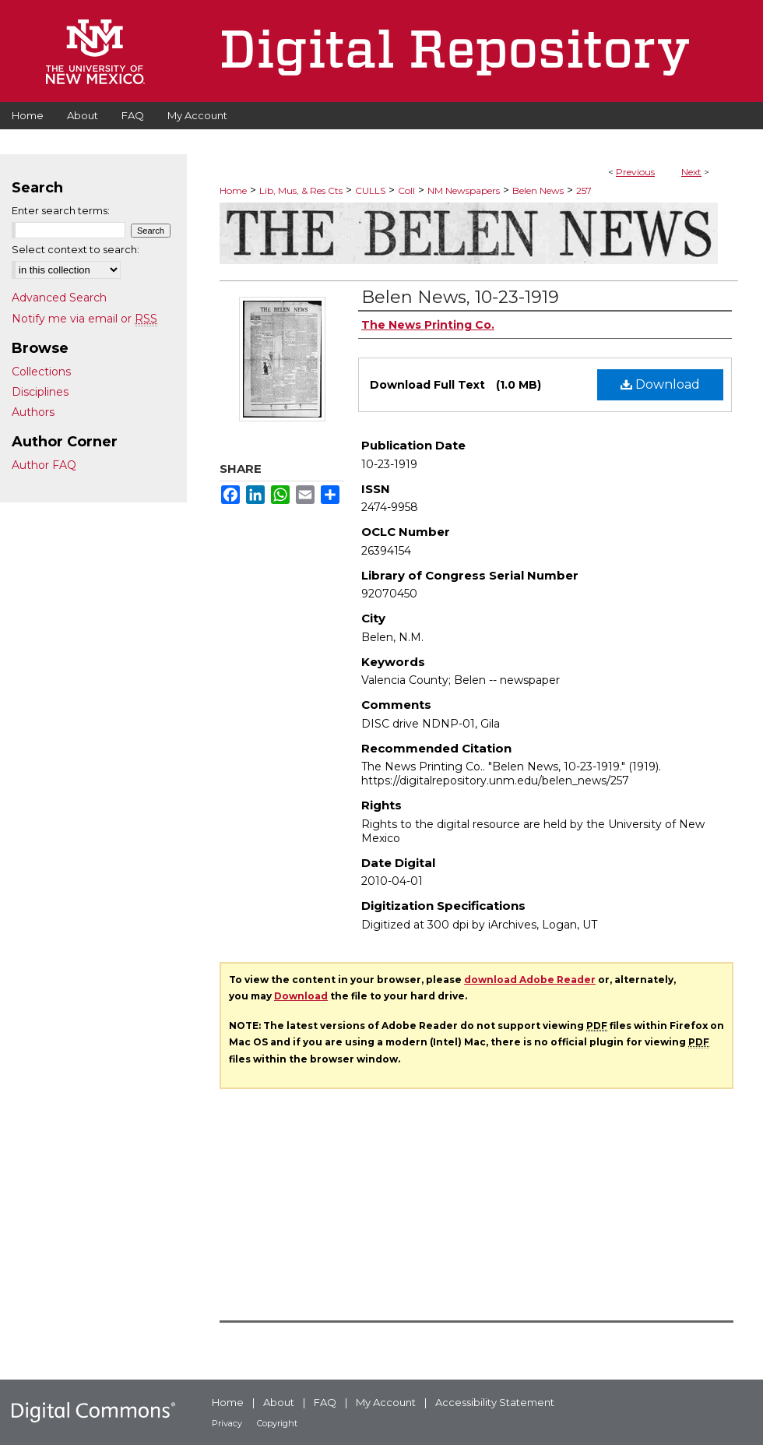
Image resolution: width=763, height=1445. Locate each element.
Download (660, 384)
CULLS (370, 190)
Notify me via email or (84, 319)
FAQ (325, 1402)
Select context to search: (75, 249)
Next (691, 172)
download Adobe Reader (530, 979)
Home (233, 190)
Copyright (277, 1423)
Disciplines (40, 392)
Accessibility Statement (494, 1402)
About (278, 1402)
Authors (33, 412)
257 (584, 190)
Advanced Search (59, 298)
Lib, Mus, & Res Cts (301, 190)
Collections (41, 372)
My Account (386, 1402)
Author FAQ (44, 465)
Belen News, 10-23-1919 (460, 297)
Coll (406, 190)
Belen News (538, 190)
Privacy (227, 1423)
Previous (635, 172)
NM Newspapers (463, 190)
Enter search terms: (61, 210)
